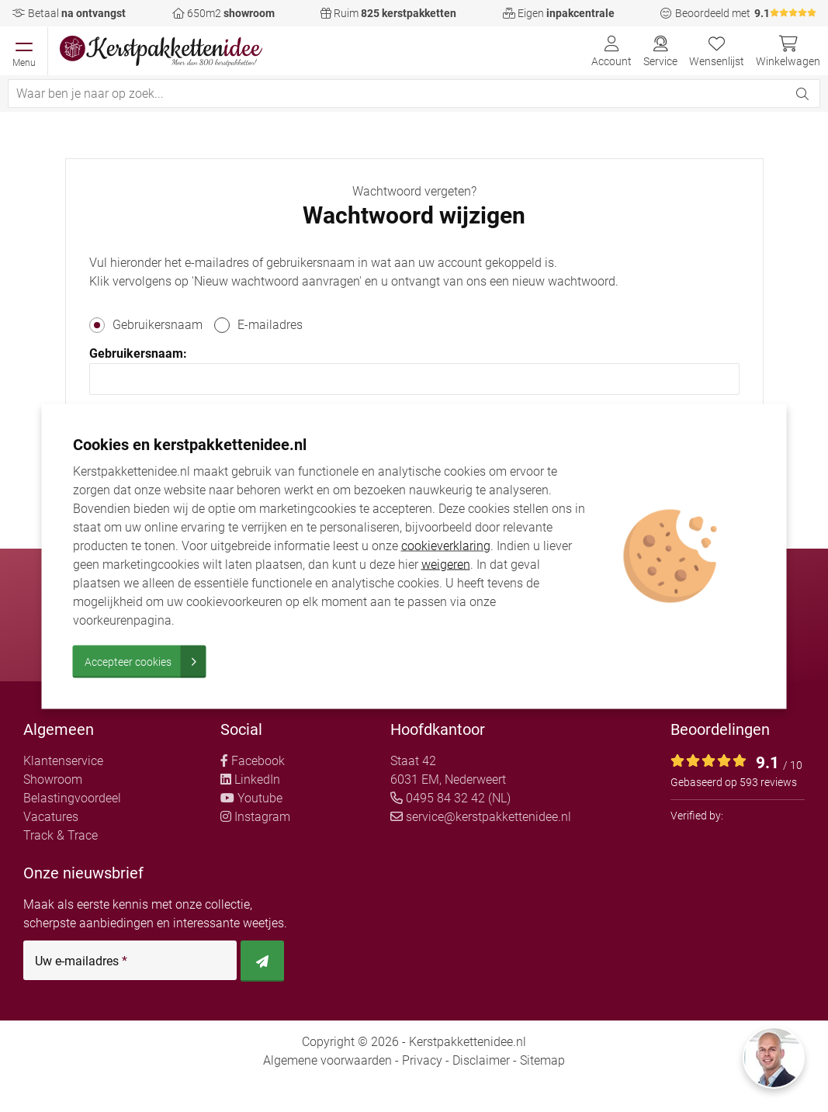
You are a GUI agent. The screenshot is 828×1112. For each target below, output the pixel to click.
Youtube (251, 798)
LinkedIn (250, 779)
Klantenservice (63, 760)
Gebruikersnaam (158, 324)
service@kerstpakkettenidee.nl (480, 816)
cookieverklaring (445, 545)
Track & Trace (60, 835)
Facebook (252, 760)
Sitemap (542, 1060)
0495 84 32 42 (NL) (450, 798)
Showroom (52, 779)
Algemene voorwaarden (327, 1060)
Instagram (255, 816)
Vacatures (50, 816)
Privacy (422, 1060)
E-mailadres (270, 324)
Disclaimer (481, 1060)
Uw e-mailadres (81, 961)
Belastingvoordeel (72, 798)
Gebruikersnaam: (138, 353)
